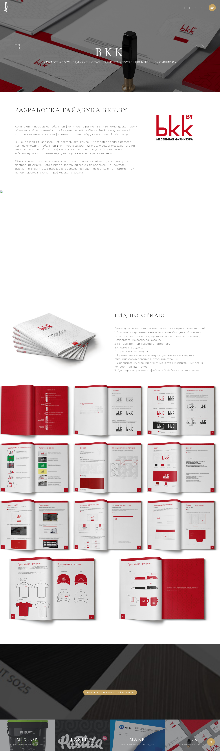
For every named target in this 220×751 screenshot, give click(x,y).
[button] (212, 7)
